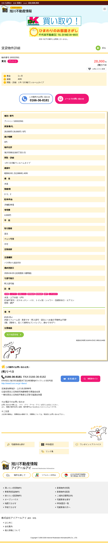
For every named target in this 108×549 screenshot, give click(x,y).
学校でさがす (10, 507)
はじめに (9, 523)
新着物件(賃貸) (63, 492)
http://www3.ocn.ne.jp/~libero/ (14, 383)
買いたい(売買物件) (13, 488)
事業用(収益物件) (12, 492)
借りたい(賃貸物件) (13, 496)
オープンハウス (11, 499)
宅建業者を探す (16, 444)
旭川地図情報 (14, 335)
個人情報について (12, 530)
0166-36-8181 (11, 376)
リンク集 (47, 451)
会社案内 (9, 526)
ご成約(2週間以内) (65, 496)
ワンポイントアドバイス (88, 444)
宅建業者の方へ (63, 507)
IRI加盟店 (47, 444)
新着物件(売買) (63, 488)
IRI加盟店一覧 (63, 503)
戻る (101, 48)
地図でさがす (10, 503)
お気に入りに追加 (96, 69)
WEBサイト (90, 378)
